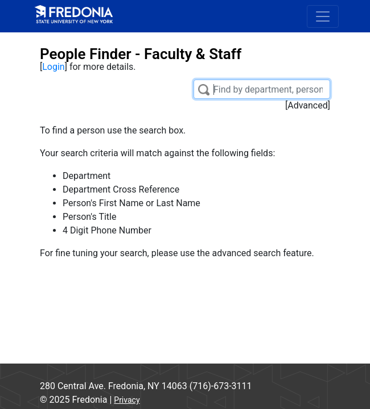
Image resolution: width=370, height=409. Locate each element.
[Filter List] (262, 89)
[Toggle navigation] (323, 16)
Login (53, 66)
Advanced (307, 105)
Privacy (126, 399)
